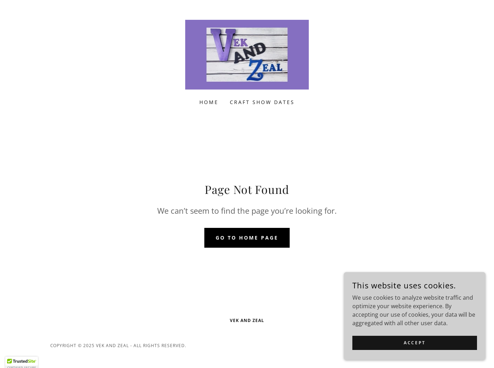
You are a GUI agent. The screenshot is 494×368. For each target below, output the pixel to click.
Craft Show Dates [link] (262, 102)
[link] (247, 54)
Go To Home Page (247, 237)
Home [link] (208, 102)
